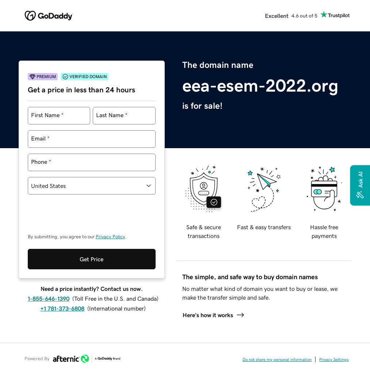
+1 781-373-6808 (62, 278)
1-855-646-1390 (48, 268)
